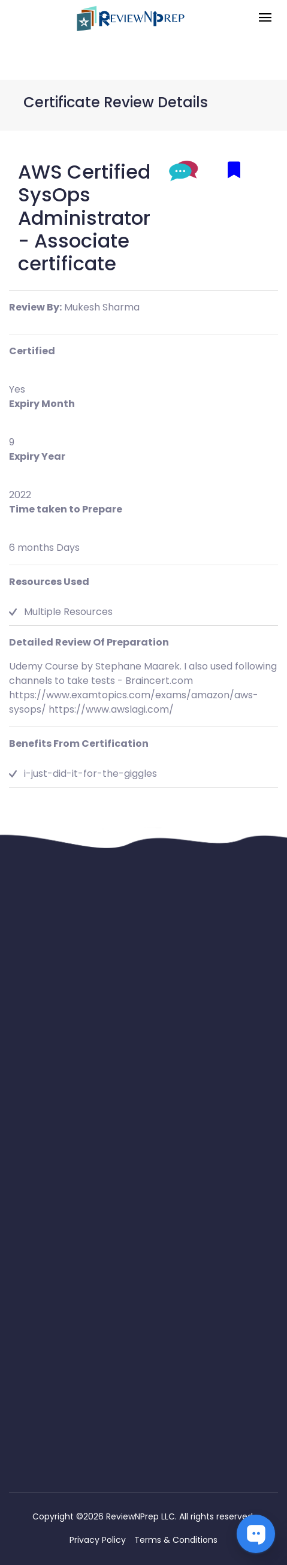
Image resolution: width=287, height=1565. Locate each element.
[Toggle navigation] (265, 18)
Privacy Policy (98, 1540)
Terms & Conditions (175, 1540)
